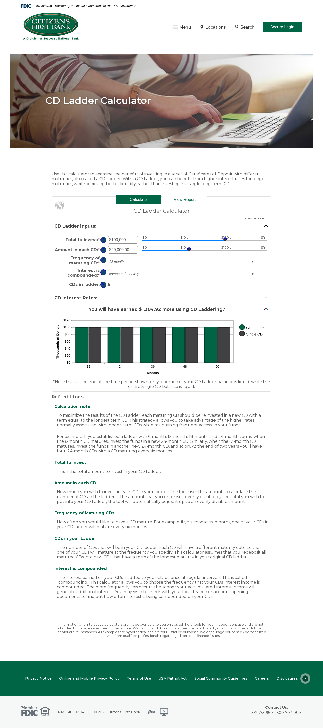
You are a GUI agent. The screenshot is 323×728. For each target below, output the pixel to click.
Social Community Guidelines (220, 678)
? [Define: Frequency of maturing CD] (103, 260)
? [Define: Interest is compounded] (103, 272)
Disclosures (287, 678)
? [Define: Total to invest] (103, 240)
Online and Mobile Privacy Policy (89, 678)
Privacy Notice (38, 678)
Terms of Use (139, 678)
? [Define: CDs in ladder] (103, 284)
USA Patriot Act (172, 678)
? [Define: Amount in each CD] (103, 250)
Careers (262, 678)
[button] (161, 226)
